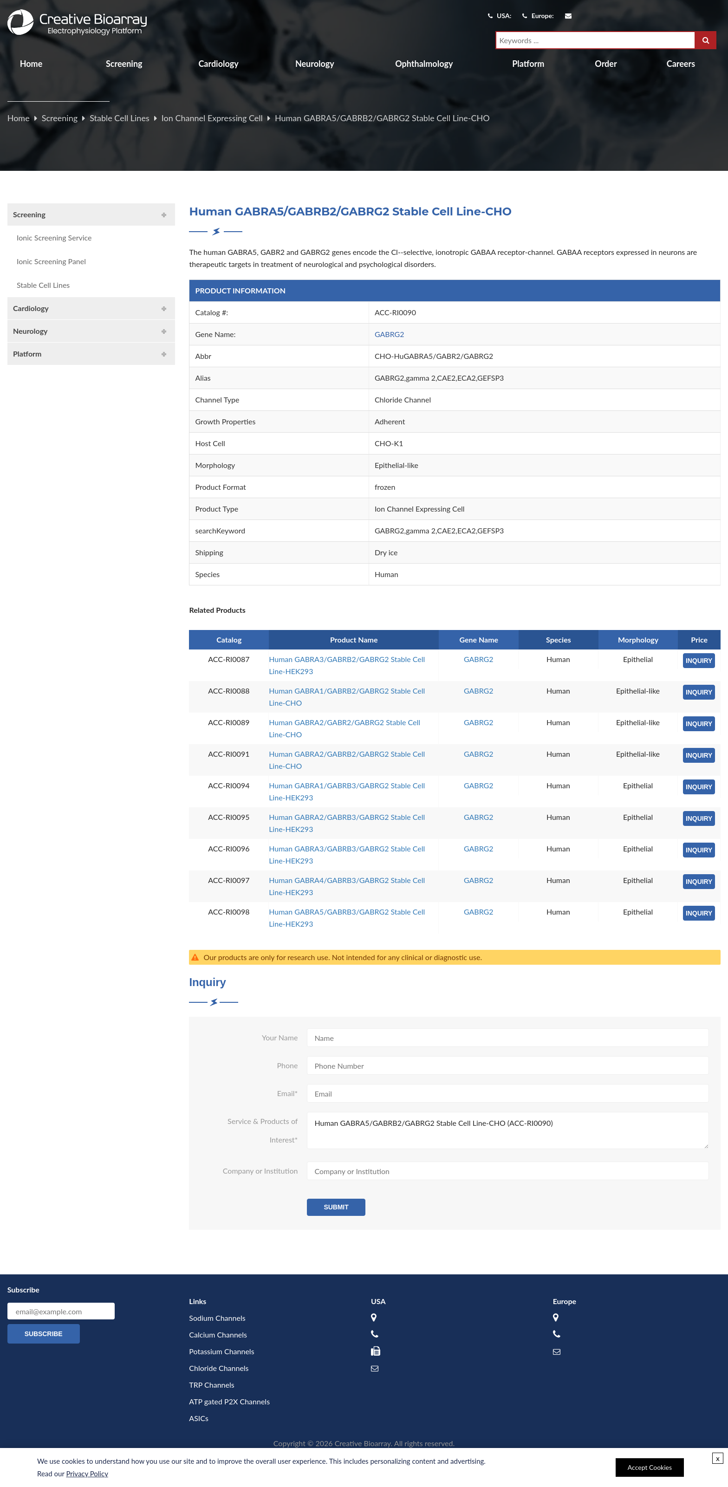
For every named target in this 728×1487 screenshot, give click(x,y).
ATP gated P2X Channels (229, 1401)
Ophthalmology (424, 63)
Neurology (314, 63)
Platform (528, 63)
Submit (336, 1207)
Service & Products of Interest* (263, 1130)
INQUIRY (699, 660)
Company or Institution (260, 1170)
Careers (681, 63)
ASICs (198, 1418)
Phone (287, 1065)
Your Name (280, 1037)
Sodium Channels (217, 1317)
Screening (124, 63)
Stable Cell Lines (120, 118)
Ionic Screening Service (54, 237)
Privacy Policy (87, 1473)
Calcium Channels (218, 1334)
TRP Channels (211, 1384)
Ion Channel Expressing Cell (212, 118)
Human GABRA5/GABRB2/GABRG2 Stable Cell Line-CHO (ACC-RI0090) (508, 1130)
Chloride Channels (218, 1368)
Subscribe (44, 1334)
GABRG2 (389, 334)
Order (606, 63)
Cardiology (218, 63)
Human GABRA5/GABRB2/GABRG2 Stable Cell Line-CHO (382, 118)
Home (31, 63)
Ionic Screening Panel (51, 261)
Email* (287, 1093)
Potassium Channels (221, 1351)
